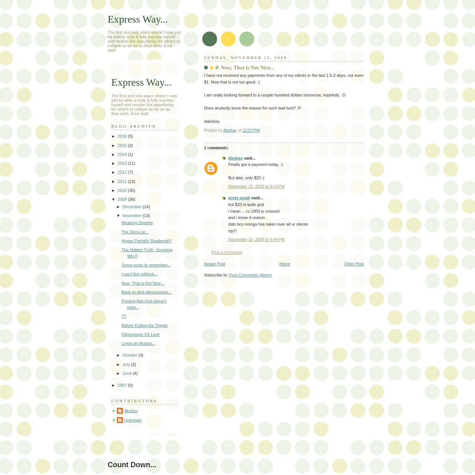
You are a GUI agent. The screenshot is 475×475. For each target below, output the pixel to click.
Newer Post (214, 264)
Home (284, 264)
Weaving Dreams (137, 222)
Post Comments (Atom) (250, 275)
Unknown (132, 420)
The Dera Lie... (135, 232)
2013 (123, 163)
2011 (123, 181)
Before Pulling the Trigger (145, 325)
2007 (123, 385)
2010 (123, 190)
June (127, 373)
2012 (123, 172)
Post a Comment (227, 252)
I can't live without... (139, 274)
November (132, 215)
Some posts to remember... (146, 265)
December (132, 206)
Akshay (235, 158)
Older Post (354, 264)
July (126, 364)
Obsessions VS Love (141, 334)
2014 (123, 154)
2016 (123, 136)
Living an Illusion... (138, 343)
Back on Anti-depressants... (146, 292)
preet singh (239, 198)
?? (124, 316)
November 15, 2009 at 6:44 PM (256, 239)
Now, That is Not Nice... (143, 283)
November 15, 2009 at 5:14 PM (256, 186)
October (130, 355)
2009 (123, 199)
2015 (123, 145)
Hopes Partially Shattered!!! (146, 241)
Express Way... (138, 19)
